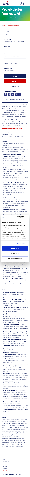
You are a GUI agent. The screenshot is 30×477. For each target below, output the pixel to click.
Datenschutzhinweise (9, 463)
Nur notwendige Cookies (15, 258)
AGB (4, 459)
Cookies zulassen (15, 248)
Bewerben (15, 81)
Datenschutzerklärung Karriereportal (14, 99)
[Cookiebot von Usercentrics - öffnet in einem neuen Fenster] (18, 217)
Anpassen (15, 253)
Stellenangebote (14, 23)
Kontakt (15, 76)
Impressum (6, 461)
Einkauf (5, 466)
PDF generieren (15, 86)
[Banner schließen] (27, 217)
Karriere (7, 23)
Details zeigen (21, 243)
